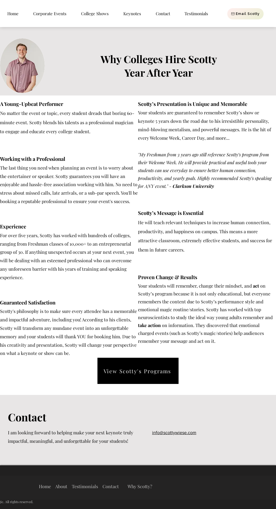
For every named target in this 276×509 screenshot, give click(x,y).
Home (45, 486)
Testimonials (84, 486)
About (61, 486)
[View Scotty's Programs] (138, 371)
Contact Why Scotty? (127, 486)
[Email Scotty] (245, 13)
